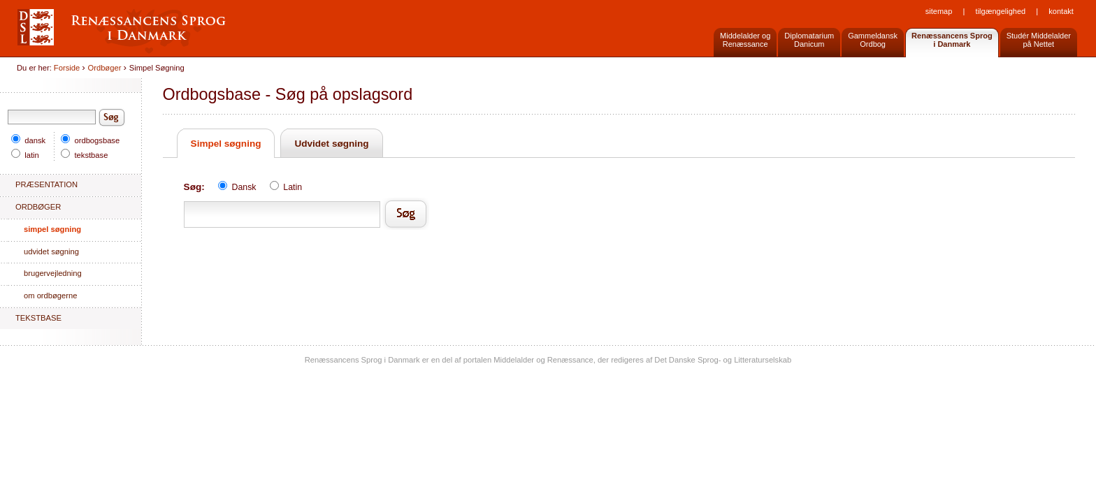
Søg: (194, 187)
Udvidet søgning (331, 143)
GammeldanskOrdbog (872, 39)
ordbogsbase (90, 140)
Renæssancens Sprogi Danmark (952, 39)
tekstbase (84, 155)
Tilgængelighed (1001, 11)
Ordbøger (105, 68)
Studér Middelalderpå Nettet (1039, 39)
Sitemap (939, 11)
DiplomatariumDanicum (809, 39)
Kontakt (1060, 11)
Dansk (238, 187)
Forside (67, 68)
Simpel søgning (226, 143)
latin (25, 155)
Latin (286, 187)
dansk (28, 140)
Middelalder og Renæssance (745, 39)
